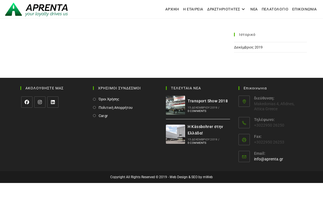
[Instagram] (39, 102)
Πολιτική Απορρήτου (116, 107)
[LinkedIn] (52, 102)
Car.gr (103, 116)
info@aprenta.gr (268, 159)
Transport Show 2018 (208, 101)
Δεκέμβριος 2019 (248, 47)
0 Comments (197, 110)
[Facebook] (26, 102)
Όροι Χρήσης (109, 99)
